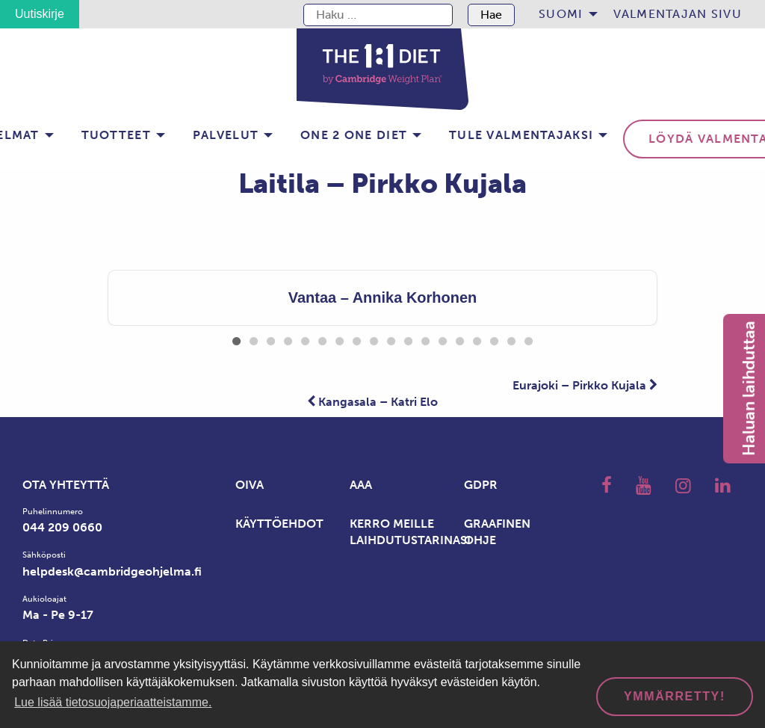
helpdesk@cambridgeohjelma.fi (112, 571)
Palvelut (225, 135)
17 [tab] (511, 339)
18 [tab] (528, 339)
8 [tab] (357, 339)
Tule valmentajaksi (521, 135)
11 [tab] (408, 339)
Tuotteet (116, 135)
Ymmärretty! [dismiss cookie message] (674, 696)
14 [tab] (460, 339)
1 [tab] (236, 339)
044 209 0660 (62, 527)
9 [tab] (374, 339)
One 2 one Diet (353, 135)
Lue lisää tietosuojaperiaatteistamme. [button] (112, 702)
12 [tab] (425, 339)
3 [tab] (271, 339)
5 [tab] (305, 339)
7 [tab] (339, 339)
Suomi (561, 14)
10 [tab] (391, 339)
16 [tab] (494, 339)
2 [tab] (253, 339)
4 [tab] (288, 339)
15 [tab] (477, 339)
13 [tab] (442, 339)
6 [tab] (322, 339)
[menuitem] (564, 14)
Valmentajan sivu (677, 14)
